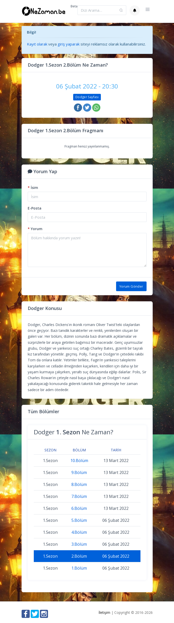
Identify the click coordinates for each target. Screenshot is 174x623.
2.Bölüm (79, 556)
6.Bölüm (79, 508)
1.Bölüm (79, 568)
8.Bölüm (79, 484)
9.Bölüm (79, 472)
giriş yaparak (69, 44)
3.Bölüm (79, 544)
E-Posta (34, 208)
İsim (33, 187)
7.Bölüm (79, 496)
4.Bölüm (79, 532)
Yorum (35, 228)
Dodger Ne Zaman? (73, 432)
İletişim (104, 612)
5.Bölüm (79, 520)
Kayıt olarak (37, 44)
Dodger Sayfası (87, 97)
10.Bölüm (79, 460)
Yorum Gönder (131, 286)
